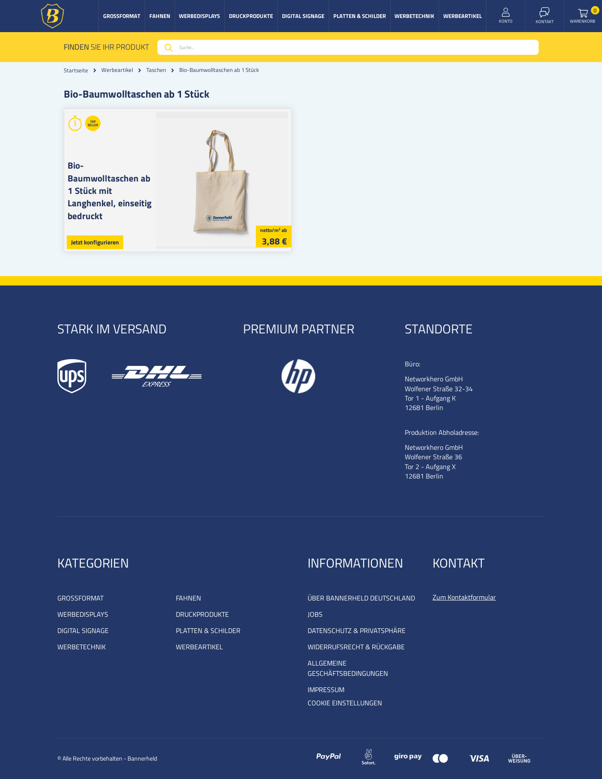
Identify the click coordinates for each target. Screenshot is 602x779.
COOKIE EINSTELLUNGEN (345, 703)
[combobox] (348, 47)
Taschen (156, 70)
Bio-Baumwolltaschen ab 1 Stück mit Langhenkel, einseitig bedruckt (111, 184)
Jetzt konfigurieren (95, 242)
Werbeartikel (117, 70)
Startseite (76, 70)
